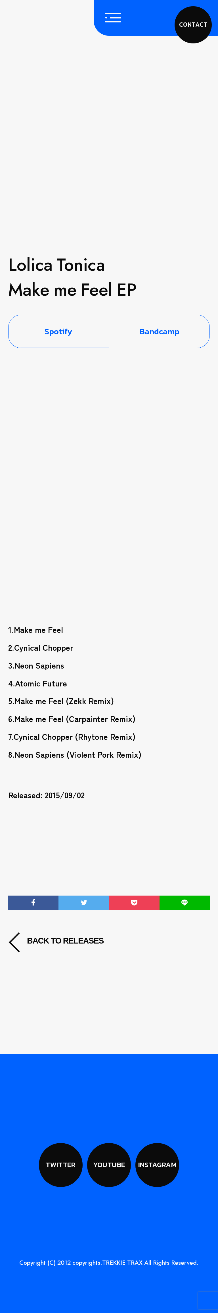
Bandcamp (159, 331)
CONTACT (193, 24)
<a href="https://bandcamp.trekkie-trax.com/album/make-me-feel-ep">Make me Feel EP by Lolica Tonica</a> (109, 526)
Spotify (58, 331)
